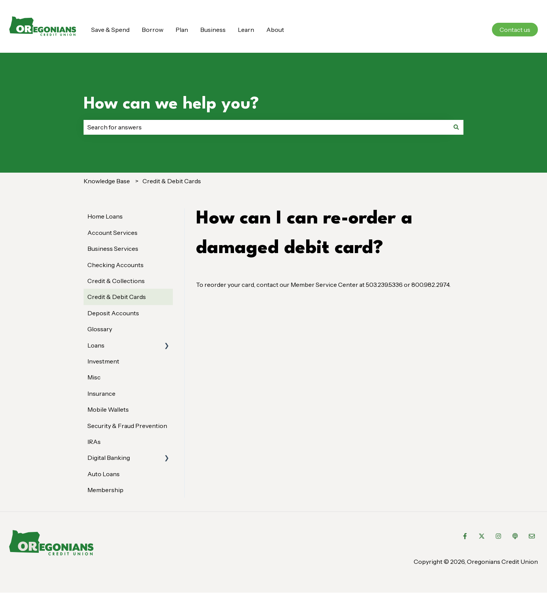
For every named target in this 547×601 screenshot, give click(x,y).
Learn (246, 29)
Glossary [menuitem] (99, 329)
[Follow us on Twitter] (482, 536)
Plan (181, 29)
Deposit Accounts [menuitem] (113, 313)
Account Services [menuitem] (112, 232)
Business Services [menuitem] (112, 248)
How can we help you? (171, 104)
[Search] (456, 127)
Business (213, 29)
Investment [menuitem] (103, 361)
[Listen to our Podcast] (515, 536)
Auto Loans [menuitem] (103, 474)
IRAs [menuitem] (94, 441)
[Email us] (532, 536)
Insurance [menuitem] (101, 393)
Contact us (515, 29)
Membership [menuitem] (105, 490)
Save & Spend (110, 29)
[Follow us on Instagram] (498, 536)
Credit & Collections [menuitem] (116, 281)
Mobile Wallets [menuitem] (108, 409)
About (275, 29)
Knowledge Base (107, 181)
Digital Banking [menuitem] (108, 457)
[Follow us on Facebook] (465, 536)
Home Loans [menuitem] (105, 216)
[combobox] (266, 127)
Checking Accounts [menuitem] (115, 265)
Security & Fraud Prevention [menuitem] (127, 426)
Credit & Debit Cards (171, 181)
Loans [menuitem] (95, 345)
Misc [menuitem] (94, 377)
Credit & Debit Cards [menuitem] (116, 296)
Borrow (152, 29)
